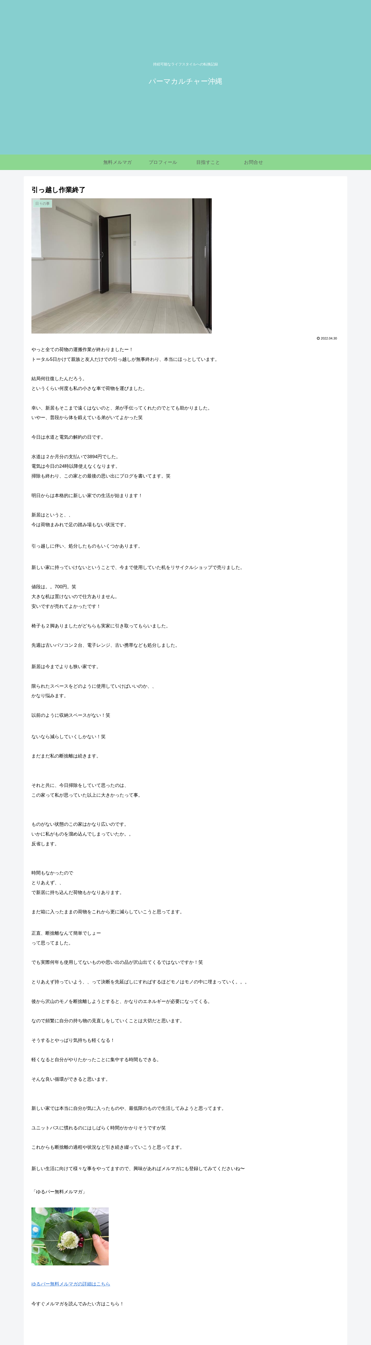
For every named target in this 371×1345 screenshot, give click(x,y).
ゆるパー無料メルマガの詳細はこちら (70, 1284)
